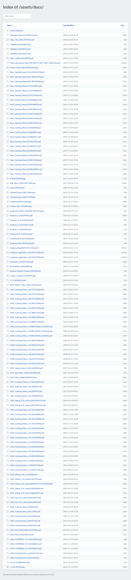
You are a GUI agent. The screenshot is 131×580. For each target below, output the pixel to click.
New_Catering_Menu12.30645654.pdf (24, 151)
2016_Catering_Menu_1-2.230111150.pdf (25, 470)
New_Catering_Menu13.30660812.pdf (24, 132)
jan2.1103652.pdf (15, 188)
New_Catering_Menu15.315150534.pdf (24, 95)
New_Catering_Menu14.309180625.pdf (24, 100)
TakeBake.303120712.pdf (18, 49)
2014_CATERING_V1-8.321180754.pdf (24, 539)
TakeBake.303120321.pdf (18, 54)
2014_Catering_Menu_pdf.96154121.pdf (25, 553)
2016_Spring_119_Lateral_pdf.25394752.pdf (26, 400)
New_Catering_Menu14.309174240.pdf (24, 118)
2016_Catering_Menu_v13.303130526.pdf (25, 447)
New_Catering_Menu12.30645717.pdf (24, 146)
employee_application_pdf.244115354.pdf (25, 257)
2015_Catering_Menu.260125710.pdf (23, 521)
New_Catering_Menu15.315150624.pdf (24, 86)
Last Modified (68, 25)
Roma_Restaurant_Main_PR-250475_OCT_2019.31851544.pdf (33, 63)
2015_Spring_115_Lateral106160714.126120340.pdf (30, 484)
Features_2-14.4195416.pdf (19, 215)
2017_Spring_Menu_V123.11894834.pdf (25, 368)
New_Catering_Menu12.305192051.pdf (24, 169)
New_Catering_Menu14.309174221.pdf (24, 123)
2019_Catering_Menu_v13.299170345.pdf (25, 308)
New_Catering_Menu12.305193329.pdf (24, 165)
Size (122, 25)
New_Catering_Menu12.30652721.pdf (24, 141)
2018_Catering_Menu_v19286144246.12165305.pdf (29, 326)
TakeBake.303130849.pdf (18, 44)
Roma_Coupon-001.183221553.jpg (22, 67)
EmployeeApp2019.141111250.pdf (22, 248)
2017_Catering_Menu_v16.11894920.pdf (25, 396)
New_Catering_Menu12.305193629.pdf (24, 155)
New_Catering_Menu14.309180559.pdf (24, 104)
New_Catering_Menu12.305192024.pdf (24, 174)
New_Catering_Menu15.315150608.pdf (24, 90)
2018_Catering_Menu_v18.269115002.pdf (25, 354)
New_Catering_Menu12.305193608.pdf (24, 160)
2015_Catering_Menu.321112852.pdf (23, 511)
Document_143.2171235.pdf (20, 262)
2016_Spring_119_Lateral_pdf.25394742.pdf (26, 405)
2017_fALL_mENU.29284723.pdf (22, 377)
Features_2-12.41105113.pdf (20, 225)
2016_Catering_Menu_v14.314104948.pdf (25, 442)
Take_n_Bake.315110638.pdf (20, 58)
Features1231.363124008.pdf (20, 238)
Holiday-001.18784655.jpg (19, 206)
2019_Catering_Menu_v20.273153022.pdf (25, 299)
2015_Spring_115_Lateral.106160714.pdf (25, 493)
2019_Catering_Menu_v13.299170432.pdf (25, 303)
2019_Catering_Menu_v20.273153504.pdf (25, 289)
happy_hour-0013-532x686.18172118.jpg (25, 211)
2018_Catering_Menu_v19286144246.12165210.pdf (29, 331)
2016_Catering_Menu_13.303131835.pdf (25, 461)
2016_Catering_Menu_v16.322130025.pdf (25, 410)
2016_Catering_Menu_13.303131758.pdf (25, 465)
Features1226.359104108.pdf (20, 243)
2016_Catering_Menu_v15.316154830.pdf (25, 419)
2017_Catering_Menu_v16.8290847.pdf (24, 386)
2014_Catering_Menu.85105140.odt (23, 558)
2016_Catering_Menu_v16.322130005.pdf (25, 414)
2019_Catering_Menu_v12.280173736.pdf (25, 322)
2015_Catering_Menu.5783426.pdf (22, 507)
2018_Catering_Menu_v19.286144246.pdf (25, 345)
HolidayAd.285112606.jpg (19, 202)
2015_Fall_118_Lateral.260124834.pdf (24, 502)
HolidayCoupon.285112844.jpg (21, 192)
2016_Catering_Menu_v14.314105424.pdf (25, 428)
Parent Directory (15, 30)
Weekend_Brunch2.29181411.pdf (22, 35)
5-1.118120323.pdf (16, 280)
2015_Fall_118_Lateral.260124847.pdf (24, 498)
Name (9, 25)
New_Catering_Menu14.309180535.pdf (24, 109)
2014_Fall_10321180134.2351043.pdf (24, 530)
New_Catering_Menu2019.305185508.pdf (25, 81)
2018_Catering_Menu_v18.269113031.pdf (25, 363)
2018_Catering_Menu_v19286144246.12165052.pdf (29, 336)
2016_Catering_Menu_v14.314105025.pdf (25, 437)
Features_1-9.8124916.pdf (19, 229)
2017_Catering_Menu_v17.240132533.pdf (25, 382)
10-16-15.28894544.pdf (18, 562)
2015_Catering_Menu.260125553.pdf (23, 525)
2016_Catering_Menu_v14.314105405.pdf (25, 433)
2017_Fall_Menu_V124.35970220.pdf (23, 373)
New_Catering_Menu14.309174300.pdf (24, 114)
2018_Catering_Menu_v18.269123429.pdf (25, 350)
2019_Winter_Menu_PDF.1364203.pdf (24, 285)
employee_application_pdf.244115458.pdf (25, 252)
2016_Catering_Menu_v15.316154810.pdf (25, 424)
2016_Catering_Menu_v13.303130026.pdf (25, 456)
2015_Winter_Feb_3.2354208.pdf (22, 474)
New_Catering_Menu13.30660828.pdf (24, 128)
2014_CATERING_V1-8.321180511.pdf (24, 544)
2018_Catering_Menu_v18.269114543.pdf (25, 359)
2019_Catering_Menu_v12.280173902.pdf (25, 317)
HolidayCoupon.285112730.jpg (21, 197)
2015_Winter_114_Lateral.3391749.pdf (24, 479)
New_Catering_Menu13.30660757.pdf (24, 137)
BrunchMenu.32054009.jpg (19, 266)
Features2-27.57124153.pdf (20, 234)
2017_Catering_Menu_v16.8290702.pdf (24, 391)
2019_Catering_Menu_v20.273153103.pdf (25, 294)
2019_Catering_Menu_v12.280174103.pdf (25, 313)
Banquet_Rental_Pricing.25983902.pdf (24, 271)
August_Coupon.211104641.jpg (21, 276)
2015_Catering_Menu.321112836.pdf (23, 516)
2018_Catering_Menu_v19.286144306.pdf (25, 340)
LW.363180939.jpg (16, 178)
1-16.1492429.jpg (16, 567)
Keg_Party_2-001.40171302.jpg (21, 183)
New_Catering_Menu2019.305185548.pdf (25, 77)
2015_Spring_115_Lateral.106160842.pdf (25, 488)
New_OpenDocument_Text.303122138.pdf (25, 72)
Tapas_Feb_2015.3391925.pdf (20, 40)
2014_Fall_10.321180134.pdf (20, 534)
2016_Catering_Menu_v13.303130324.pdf (25, 451)
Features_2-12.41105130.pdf (20, 220)
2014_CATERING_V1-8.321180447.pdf (24, 548)
